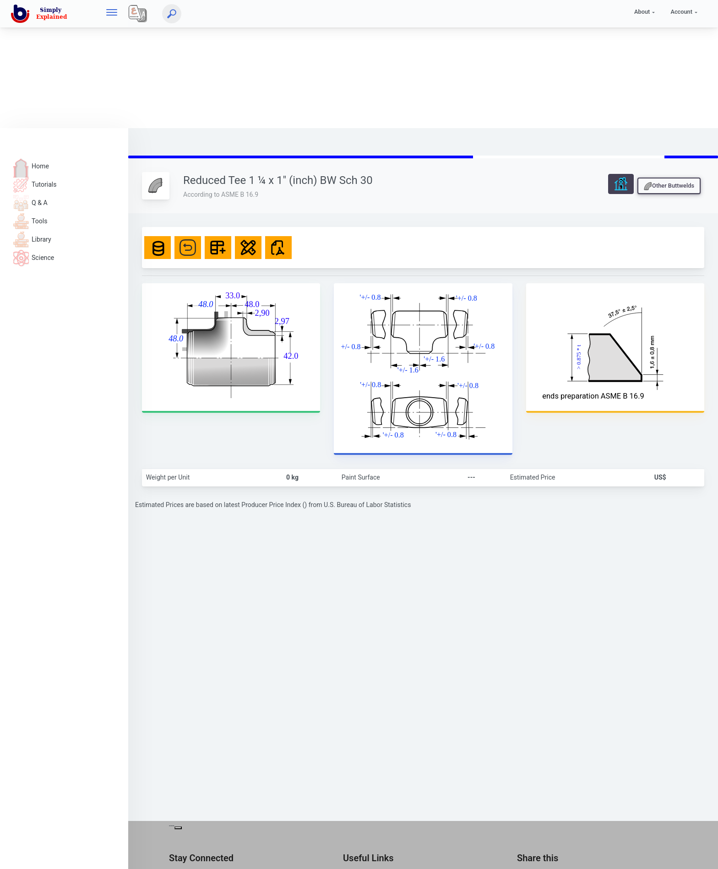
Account (681, 11)
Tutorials (35, 184)
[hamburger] (111, 13)
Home (31, 166)
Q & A (30, 203)
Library (32, 239)
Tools (30, 221)
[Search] (171, 13)
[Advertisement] (274, 64)
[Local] (137, 13)
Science (33, 257)
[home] (41, 14)
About (642, 11)
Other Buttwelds (669, 186)
